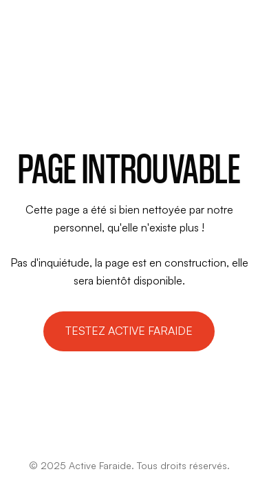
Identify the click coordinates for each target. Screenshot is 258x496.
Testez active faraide (129, 331)
